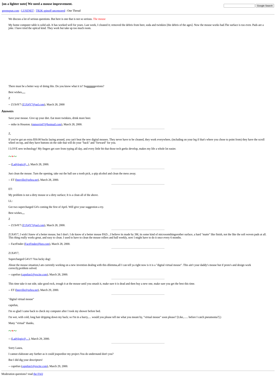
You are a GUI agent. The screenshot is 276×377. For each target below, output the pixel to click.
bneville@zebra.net (27, 179)
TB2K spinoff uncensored (50, 10)
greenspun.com (10, 10)
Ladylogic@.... (20, 338)
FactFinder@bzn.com (37, 243)
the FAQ (38, 373)
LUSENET (27, 10)
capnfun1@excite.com (34, 274)
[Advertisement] (138, 57)
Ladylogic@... (20, 164)
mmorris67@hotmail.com (46, 124)
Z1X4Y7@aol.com (33, 104)
